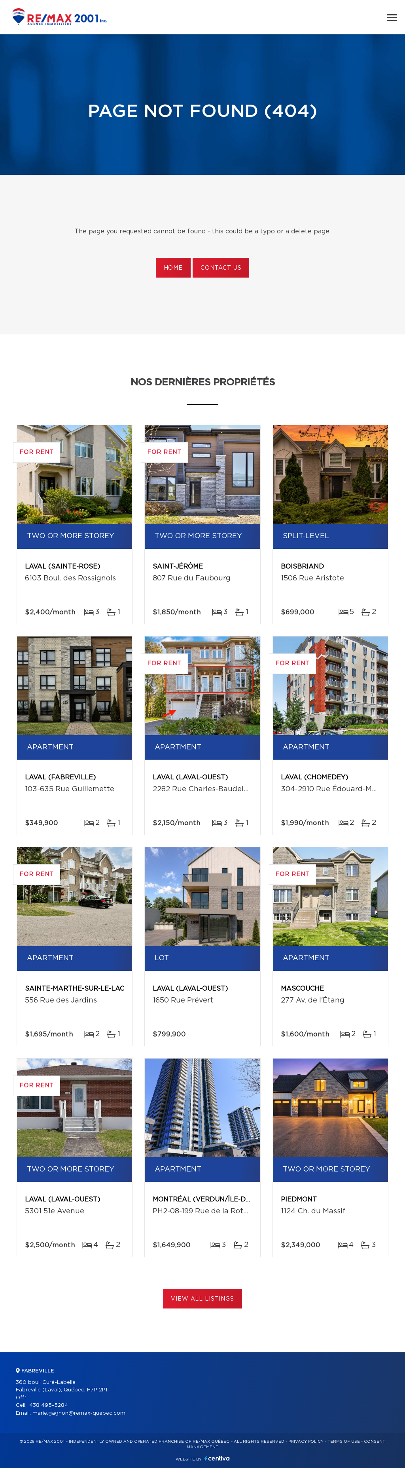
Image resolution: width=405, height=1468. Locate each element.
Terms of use (343, 1442)
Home (173, 268)
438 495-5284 (48, 1405)
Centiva (217, 1458)
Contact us (221, 268)
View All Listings (202, 1299)
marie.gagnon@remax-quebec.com (78, 1413)
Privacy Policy (306, 1442)
